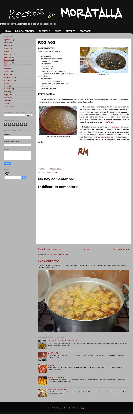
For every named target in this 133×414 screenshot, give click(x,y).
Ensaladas (8, 60)
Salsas (6, 97)
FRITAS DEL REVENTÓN (57, 389)
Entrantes (7, 63)
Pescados (7, 89)
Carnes (7, 51)
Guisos (48, 172)
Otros (6, 86)
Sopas (6, 100)
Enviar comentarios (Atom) (58, 254)
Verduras (7, 106)
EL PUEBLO (44, 31)
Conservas (8, 54)
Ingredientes (8, 77)
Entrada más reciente (49, 249)
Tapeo (6, 103)
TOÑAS (51, 365)
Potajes (7, 92)
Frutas (6, 69)
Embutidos (8, 57)
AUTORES (70, 31)
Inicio (86, 249)
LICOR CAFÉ (53, 353)
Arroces (7, 43)
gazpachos (105, 137)
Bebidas (7, 45)
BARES (58, 31)
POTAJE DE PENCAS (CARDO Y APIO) (62, 341)
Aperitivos (7, 40)
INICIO (8, 31)
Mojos (6, 83)
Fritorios (7, 66)
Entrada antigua (121, 249)
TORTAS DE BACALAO (56, 377)
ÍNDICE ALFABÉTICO (25, 31)
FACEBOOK (85, 31)
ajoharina (109, 122)
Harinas (55, 172)
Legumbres (8, 80)
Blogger (82, 408)
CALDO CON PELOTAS (48, 261)
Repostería (8, 95)
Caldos (6, 48)
